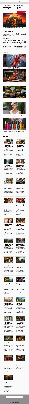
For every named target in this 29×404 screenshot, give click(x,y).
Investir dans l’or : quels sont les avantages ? (20, 343)
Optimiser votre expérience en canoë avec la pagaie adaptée (8, 166)
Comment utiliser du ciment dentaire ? (14, 67)
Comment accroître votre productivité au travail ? (20, 362)
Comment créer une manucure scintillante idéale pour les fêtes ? (8, 205)
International (11, 399)
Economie (7, 399)
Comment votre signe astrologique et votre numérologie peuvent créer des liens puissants (8, 383)
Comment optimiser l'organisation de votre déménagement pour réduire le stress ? (20, 147)
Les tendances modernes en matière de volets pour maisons (8, 323)
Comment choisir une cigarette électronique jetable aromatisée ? (14, 131)
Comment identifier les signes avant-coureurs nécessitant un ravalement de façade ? (20, 246)
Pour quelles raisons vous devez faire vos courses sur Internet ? (14, 82)
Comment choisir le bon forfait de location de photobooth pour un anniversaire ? (20, 206)
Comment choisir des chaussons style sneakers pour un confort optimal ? (8, 226)
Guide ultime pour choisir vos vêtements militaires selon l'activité (20, 324)
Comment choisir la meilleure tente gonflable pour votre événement (20, 305)
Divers (6, 5)
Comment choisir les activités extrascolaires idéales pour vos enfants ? (8, 186)
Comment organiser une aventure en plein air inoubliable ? (8, 245)
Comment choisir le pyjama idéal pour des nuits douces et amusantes (8, 305)
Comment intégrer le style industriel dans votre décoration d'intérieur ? (20, 167)
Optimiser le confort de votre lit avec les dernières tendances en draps (20, 265)
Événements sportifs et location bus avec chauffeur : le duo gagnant (20, 285)
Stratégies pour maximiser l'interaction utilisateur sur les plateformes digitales (8, 344)
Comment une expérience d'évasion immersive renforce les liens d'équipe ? (20, 226)
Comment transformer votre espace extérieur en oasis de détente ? (20, 186)
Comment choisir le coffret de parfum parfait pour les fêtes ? (8, 265)
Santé (15, 399)
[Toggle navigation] (3, 2)
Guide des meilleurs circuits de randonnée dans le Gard (8, 284)
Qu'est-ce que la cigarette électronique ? (8, 362)
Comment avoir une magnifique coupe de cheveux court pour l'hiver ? (14, 115)
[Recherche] (13, 1)
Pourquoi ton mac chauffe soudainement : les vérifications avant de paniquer (8, 147)
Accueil (3, 5)
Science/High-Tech (18, 399)
